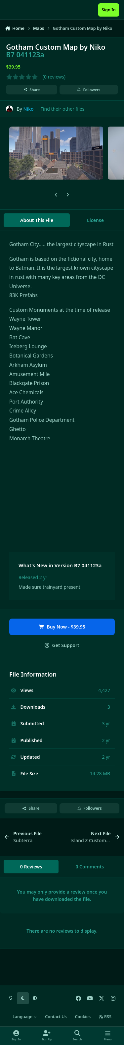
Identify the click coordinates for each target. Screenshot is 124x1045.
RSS (105, 1016)
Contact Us (55, 1016)
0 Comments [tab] (89, 866)
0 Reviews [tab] (31, 866)
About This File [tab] (36, 220)
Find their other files (63, 109)
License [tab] (95, 220)
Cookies (83, 1016)
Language (25, 1016)
